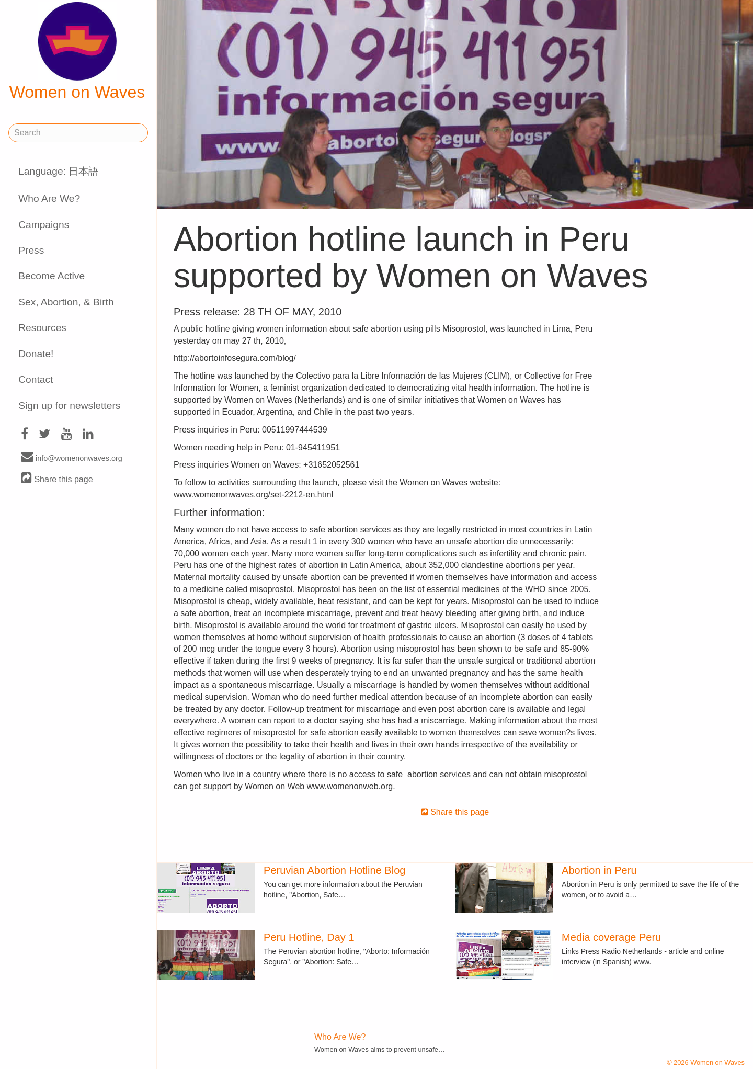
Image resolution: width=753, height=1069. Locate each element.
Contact (35, 379)
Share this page (57, 478)
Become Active (51, 275)
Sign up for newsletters (69, 405)
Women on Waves (77, 51)
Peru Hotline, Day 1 (309, 937)
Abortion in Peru (599, 870)
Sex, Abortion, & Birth (65, 302)
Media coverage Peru (611, 937)
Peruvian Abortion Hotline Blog (334, 870)
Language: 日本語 (58, 171)
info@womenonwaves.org (71, 457)
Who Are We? (49, 198)
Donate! (35, 353)
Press (31, 250)
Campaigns (43, 224)
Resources (42, 327)
